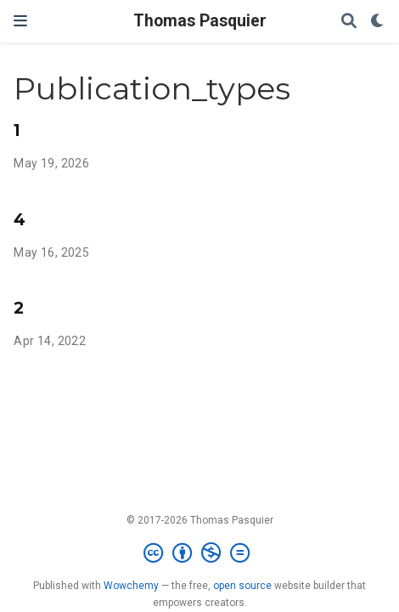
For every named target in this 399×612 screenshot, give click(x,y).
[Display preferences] (377, 21)
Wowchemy (131, 586)
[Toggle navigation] (20, 20)
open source (242, 586)
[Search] (349, 21)
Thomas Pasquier (200, 21)
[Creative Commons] (199, 553)
